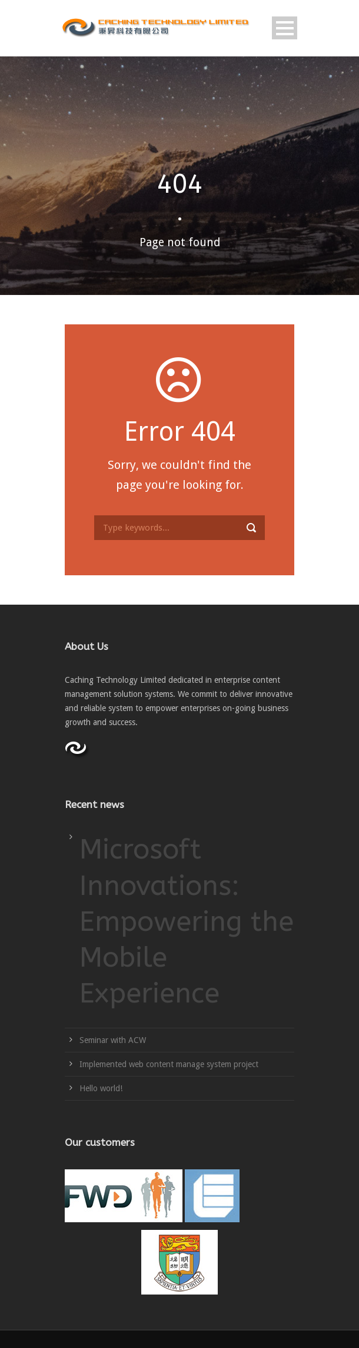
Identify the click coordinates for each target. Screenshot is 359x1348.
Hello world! (100, 1088)
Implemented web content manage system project (168, 1064)
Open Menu (284, 27)
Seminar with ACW (112, 1040)
